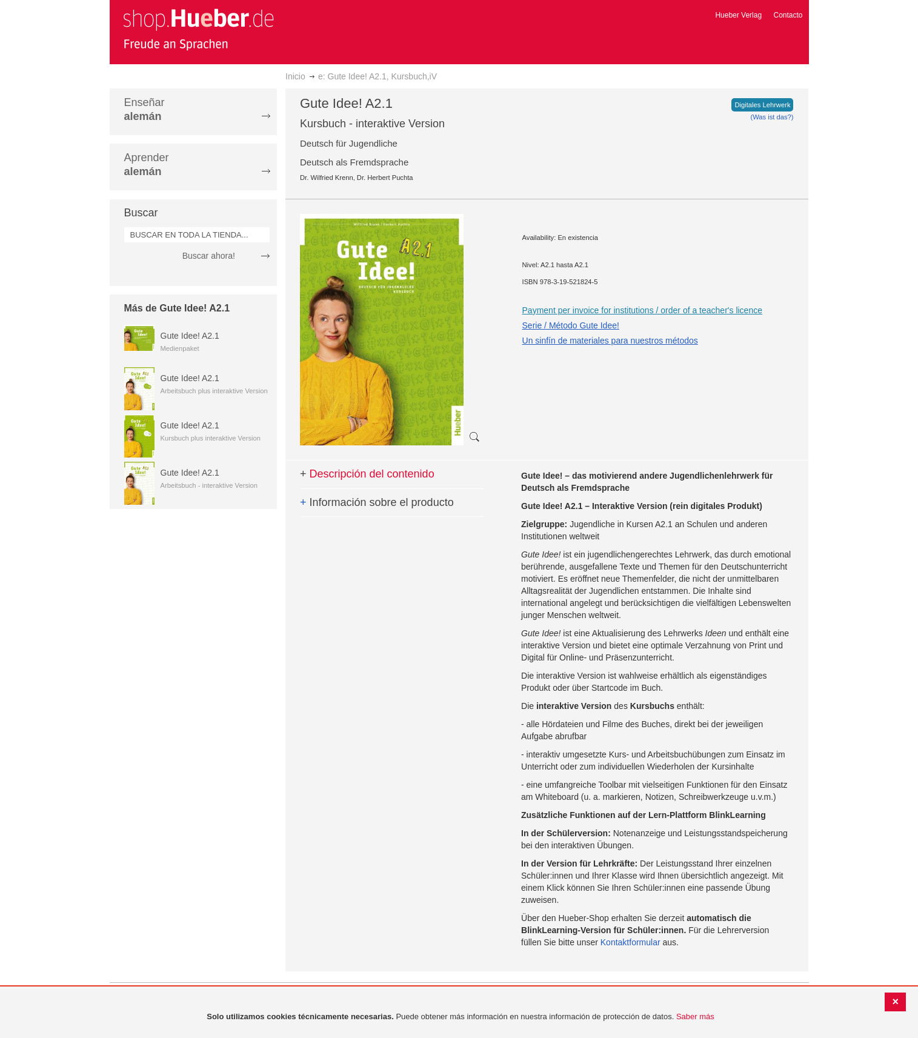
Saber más (695, 1016)
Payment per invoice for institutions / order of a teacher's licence (642, 310)
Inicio (295, 76)
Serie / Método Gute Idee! (570, 325)
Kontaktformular (630, 942)
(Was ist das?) (771, 117)
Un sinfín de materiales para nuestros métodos (610, 340)
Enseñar (144, 109)
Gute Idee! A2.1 (190, 336)
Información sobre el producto (377, 502)
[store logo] (198, 29)
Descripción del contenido (367, 474)
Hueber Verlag (738, 15)
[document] (460, 1017)
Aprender (146, 164)
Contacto (787, 15)
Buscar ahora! (208, 256)
